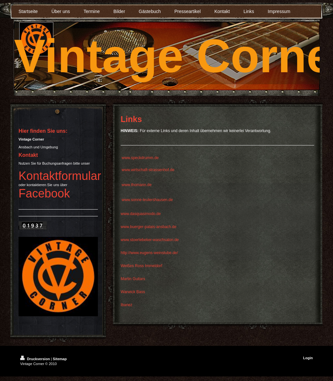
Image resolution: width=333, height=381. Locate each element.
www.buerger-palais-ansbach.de (148, 227)
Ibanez (126, 305)
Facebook (44, 193)
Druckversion (35, 359)
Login (308, 358)
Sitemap (60, 359)
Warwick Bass (133, 292)
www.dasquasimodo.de (141, 213)
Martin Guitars (133, 279)
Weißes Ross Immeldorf (141, 266)
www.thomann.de (137, 185)
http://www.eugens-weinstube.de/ (149, 253)
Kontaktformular (60, 176)
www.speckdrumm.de (140, 158)
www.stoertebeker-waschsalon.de (150, 240)
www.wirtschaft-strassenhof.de (148, 170)
